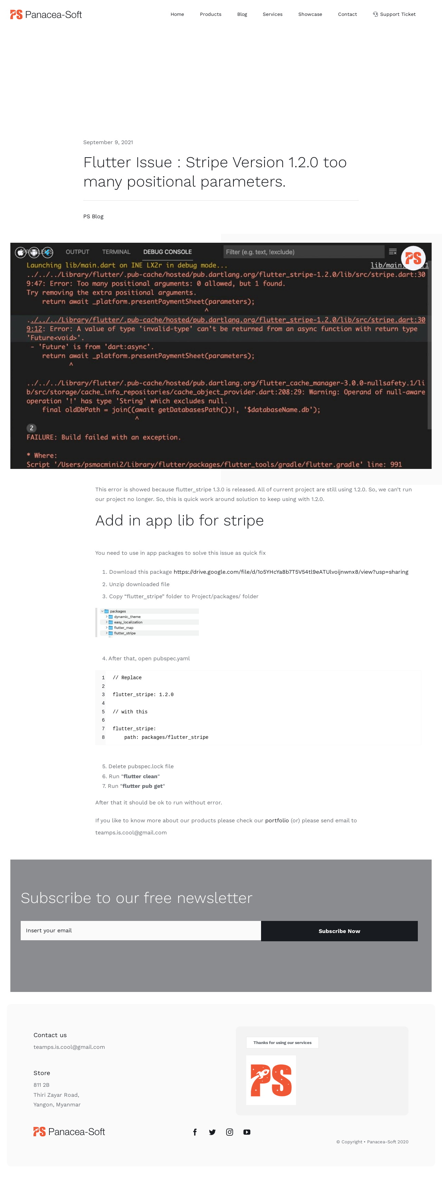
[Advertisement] (221, 80)
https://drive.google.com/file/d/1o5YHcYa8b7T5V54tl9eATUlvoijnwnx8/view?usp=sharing (291, 572)
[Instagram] (229, 1132)
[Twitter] (212, 1132)
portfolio (277, 820)
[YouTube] (246, 1132)
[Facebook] (195, 1132)
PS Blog (93, 216)
